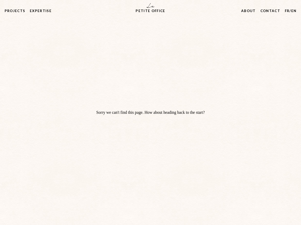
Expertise (41, 11)
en (294, 11)
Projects (15, 11)
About (248, 11)
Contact (270, 11)
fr (287, 11)
